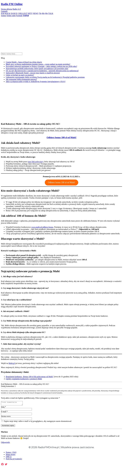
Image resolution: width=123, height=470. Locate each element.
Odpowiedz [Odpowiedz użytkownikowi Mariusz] (5, 443)
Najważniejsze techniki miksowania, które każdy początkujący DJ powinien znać (37, 69)
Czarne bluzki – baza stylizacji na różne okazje (24, 62)
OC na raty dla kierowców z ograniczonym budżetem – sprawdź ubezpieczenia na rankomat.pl (42, 71)
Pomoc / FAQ (11, 453)
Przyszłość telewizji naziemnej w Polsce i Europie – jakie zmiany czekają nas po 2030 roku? (41, 66)
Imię (3, 408)
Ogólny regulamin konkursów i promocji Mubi (24, 379)
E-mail (4, 412)
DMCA (9, 457)
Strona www (6, 417)
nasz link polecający (35, 162)
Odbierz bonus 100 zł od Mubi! (61, 182)
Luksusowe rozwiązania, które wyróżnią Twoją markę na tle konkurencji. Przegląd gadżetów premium (45, 77)
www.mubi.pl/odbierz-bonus (42, 227)
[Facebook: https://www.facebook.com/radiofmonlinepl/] (2, 465)
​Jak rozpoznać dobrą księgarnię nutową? (21, 79)
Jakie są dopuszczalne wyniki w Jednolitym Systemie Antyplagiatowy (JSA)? (35, 81)
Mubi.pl (12, 363)
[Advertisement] (61, 33)
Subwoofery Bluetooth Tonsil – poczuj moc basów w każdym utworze (33, 73)
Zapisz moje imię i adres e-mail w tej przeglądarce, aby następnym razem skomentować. (36, 422)
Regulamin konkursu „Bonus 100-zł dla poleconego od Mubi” (30, 377)
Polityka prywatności (14, 459)
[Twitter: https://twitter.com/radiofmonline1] (6, 465)
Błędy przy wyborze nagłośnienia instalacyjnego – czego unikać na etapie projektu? (38, 64)
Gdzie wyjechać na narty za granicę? (20, 75)
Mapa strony (10, 455)
